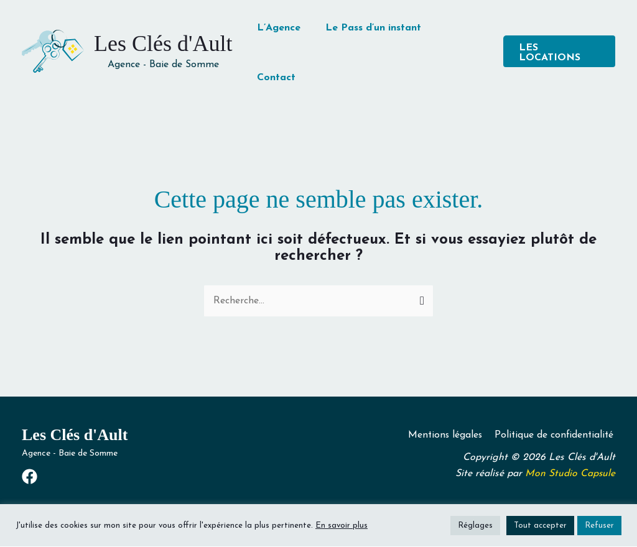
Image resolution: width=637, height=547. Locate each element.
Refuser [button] (599, 526)
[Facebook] (29, 477)
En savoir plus (341, 526)
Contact (276, 78)
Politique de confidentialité (555, 435)
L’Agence (278, 28)
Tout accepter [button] (540, 526)
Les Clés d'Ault (163, 43)
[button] (559, 51)
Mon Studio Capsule (569, 474)
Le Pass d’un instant (373, 28)
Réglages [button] (475, 526)
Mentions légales (447, 435)
